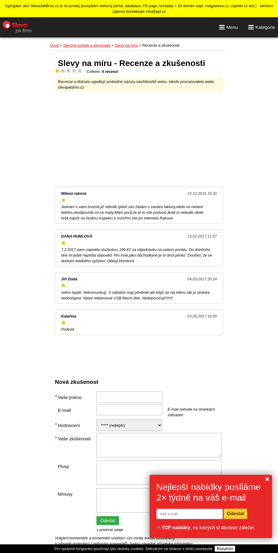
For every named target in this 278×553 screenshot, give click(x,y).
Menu (228, 27)
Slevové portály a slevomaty (86, 45)
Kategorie (261, 27)
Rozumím (225, 548)
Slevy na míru (126, 45)
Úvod (54, 45)
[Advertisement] (139, 139)
